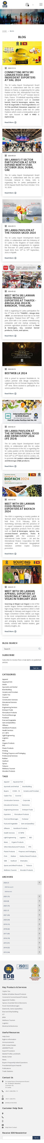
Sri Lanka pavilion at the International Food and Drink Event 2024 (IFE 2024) (22, 434)
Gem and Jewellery (8, 723)
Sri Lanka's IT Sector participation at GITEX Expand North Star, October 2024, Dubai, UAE (20, 165)
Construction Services (10, 700)
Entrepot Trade (7, 710)
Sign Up (35, 668)
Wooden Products (8, 771)
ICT (3, 1014)
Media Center (7, 1057)
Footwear (5, 718)
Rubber (5, 758)
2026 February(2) (9, 887)
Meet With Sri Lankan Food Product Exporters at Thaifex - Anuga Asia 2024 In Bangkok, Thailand (20, 300)
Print (5, 856)
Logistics (5, 738)
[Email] (17, 1138)
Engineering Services (9, 707)
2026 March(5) (8, 891)
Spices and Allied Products (13, 865)
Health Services (7, 730)
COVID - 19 (16, 791)
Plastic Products (7, 748)
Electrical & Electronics (10, 1026)
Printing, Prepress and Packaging (13, 753)
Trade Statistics (7, 1071)
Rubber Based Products (28, 856)
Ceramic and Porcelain (10, 692)
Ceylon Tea (6, 695)
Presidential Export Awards (11, 1065)
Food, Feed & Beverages (10, 1006)
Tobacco (5, 766)
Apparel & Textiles (8, 1000)
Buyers (6, 791)
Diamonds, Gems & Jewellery (12, 1009)
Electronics (26, 805)
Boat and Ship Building (10, 1012)
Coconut (5, 697)
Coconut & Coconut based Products (14, 997)
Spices (4, 764)
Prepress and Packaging (27, 852)
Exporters (7, 814)
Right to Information (9, 1039)
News (6, 842)
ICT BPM (21, 833)
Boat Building (6, 690)
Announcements (8, 1042)
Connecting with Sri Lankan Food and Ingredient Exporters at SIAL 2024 (20, 76)
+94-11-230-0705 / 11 (11, 1091)
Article (4, 684)
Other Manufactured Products (14, 847)
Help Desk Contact (11, 1127)
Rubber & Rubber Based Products (14, 994)
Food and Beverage (9, 715)
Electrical (5, 705)
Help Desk (6, 1036)
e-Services (27, 4)
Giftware (5, 725)
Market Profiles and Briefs (11, 1054)
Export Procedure (8, 1051)
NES (3, 741)
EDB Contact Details (9, 1045)
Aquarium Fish (7, 682)
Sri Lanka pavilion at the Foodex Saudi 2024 (20, 231)
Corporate (26, 800)
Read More (9, 122)
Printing (5, 751)
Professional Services (10, 756)
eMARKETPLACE (7, 1048)
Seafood (5, 761)
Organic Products (8, 743)
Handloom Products (9, 728)
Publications (6, 1068)
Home (4, 31)
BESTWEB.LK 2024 (16, 373)
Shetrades (24, 861)
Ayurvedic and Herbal (9, 687)
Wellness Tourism (8, 769)
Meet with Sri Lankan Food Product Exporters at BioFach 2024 (20, 507)
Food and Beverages (11, 819)
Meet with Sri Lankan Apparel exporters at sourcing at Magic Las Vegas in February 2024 (21, 594)
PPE (3, 746)
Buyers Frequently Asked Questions (15, 1063)
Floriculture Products (9, 713)
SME (5, 861)
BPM (4, 1017)
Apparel (5, 679)
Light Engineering (8, 735)
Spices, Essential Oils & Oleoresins (14, 1003)
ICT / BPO (5, 733)
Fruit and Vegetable (9, 720)
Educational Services (9, 702)
